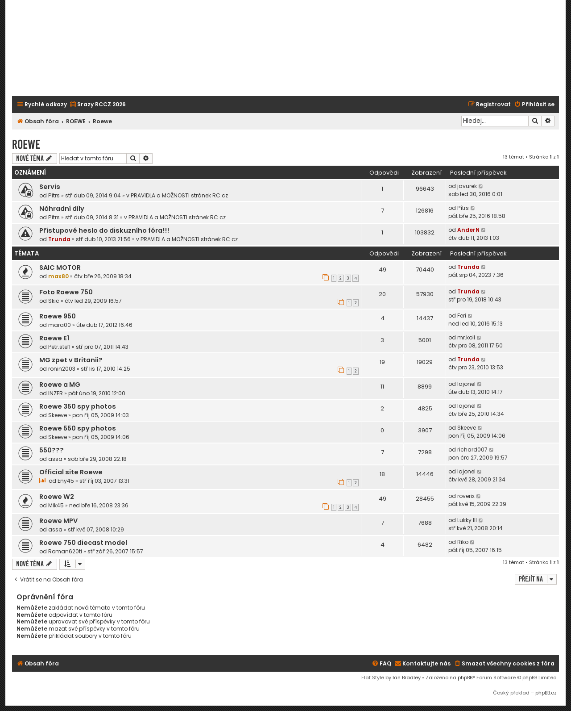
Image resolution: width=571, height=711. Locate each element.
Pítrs (54, 195)
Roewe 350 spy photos (77, 406)
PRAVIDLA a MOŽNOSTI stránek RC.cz (179, 195)
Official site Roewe (71, 472)
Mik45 (56, 505)
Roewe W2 (56, 496)
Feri (461, 315)
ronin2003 (61, 368)
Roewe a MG (59, 384)
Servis (49, 186)
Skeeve (57, 415)
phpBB (465, 677)
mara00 (59, 325)
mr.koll (466, 337)
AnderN (468, 230)
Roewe (26, 144)
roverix (466, 496)
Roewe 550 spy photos (77, 428)
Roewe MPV (58, 520)
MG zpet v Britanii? (71, 360)
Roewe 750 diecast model (83, 542)
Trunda (59, 239)
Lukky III (467, 520)
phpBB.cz (546, 692)
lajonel (466, 384)
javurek (467, 186)
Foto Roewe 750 (66, 292)
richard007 (472, 449)
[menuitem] (97, 105)
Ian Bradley (407, 677)
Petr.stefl (59, 347)
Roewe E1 (54, 338)
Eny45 (66, 481)
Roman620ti (65, 551)
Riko (462, 542)
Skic (53, 301)
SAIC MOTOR (60, 267)
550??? (51, 450)
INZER (55, 393)
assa (55, 459)
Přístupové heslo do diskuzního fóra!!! (104, 230)
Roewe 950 (57, 316)
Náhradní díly (61, 208)
